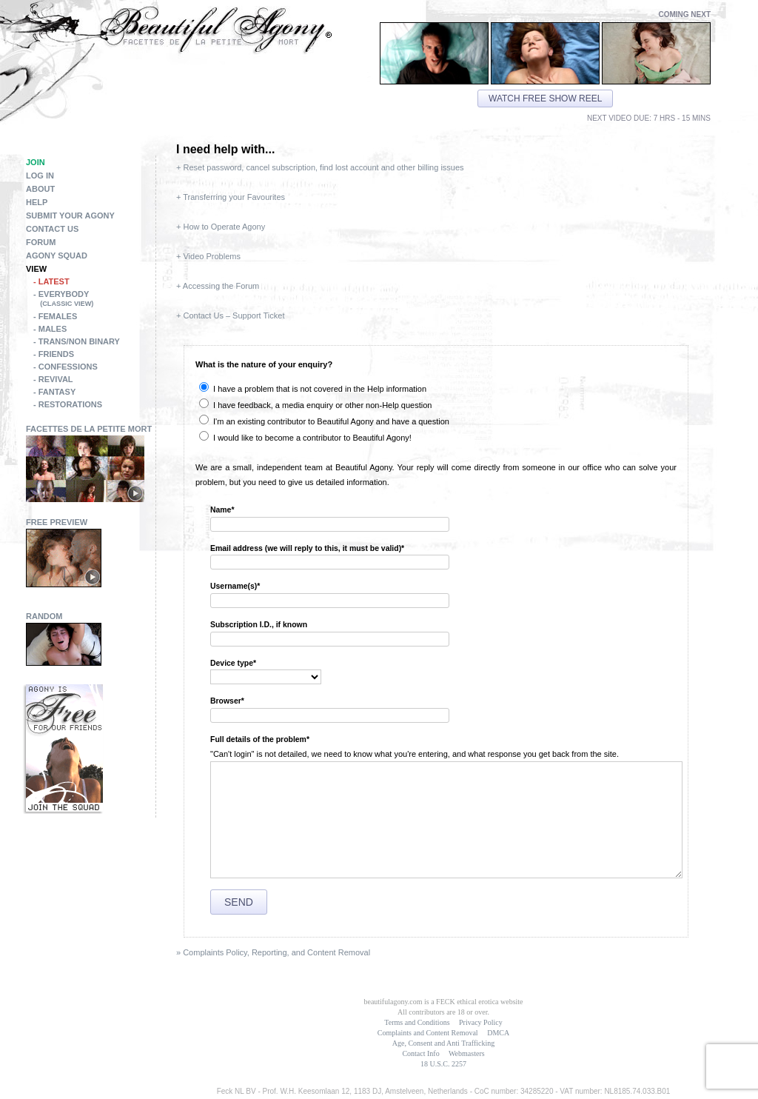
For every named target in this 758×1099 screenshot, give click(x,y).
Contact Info (420, 1053)
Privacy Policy (481, 1022)
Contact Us (52, 228)
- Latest (51, 281)
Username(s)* (235, 586)
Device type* (233, 663)
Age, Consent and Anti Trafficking (443, 1043)
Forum (41, 242)
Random (44, 616)
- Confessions (65, 366)
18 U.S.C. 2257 (443, 1064)
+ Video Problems (208, 256)
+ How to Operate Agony (220, 226)
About (40, 188)
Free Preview (56, 522)
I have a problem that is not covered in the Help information (312, 388)
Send (238, 902)
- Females (55, 316)
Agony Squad (56, 255)
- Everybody (94, 300)
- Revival (53, 379)
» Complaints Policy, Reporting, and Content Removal (273, 952)
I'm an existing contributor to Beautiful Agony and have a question (324, 421)
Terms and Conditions (416, 1022)
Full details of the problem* (259, 739)
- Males (50, 328)
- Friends (53, 354)
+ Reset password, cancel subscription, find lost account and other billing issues (320, 167)
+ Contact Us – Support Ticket (230, 315)
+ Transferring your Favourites (230, 197)
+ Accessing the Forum (217, 285)
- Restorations (67, 404)
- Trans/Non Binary (76, 341)
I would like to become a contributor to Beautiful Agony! (305, 437)
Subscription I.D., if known (258, 625)
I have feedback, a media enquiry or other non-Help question (315, 405)
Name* (222, 510)
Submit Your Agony (70, 215)
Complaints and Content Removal (428, 1033)
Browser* (227, 701)
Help (36, 202)
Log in (40, 175)
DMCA (498, 1033)
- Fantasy (54, 391)
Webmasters (467, 1053)
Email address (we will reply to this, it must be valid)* (307, 548)
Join (35, 162)
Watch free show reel (545, 98)
